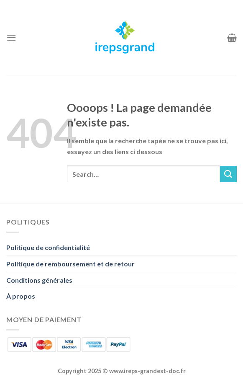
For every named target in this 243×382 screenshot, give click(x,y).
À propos (20, 296)
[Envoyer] (228, 174)
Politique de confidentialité (48, 247)
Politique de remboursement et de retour (70, 264)
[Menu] (11, 37)
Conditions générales (39, 280)
